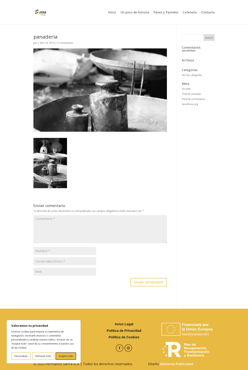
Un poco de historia (134, 12)
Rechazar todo (43, 356)
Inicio (112, 12)
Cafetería (190, 12)
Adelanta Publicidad (176, 364)
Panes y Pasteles (165, 12)
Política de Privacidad (124, 330)
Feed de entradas (191, 94)
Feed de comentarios (193, 99)
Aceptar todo (66, 356)
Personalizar (21, 356)
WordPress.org (190, 104)
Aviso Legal (124, 324)
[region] (44, 341)
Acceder (186, 88)
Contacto (208, 12)
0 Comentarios (65, 42)
